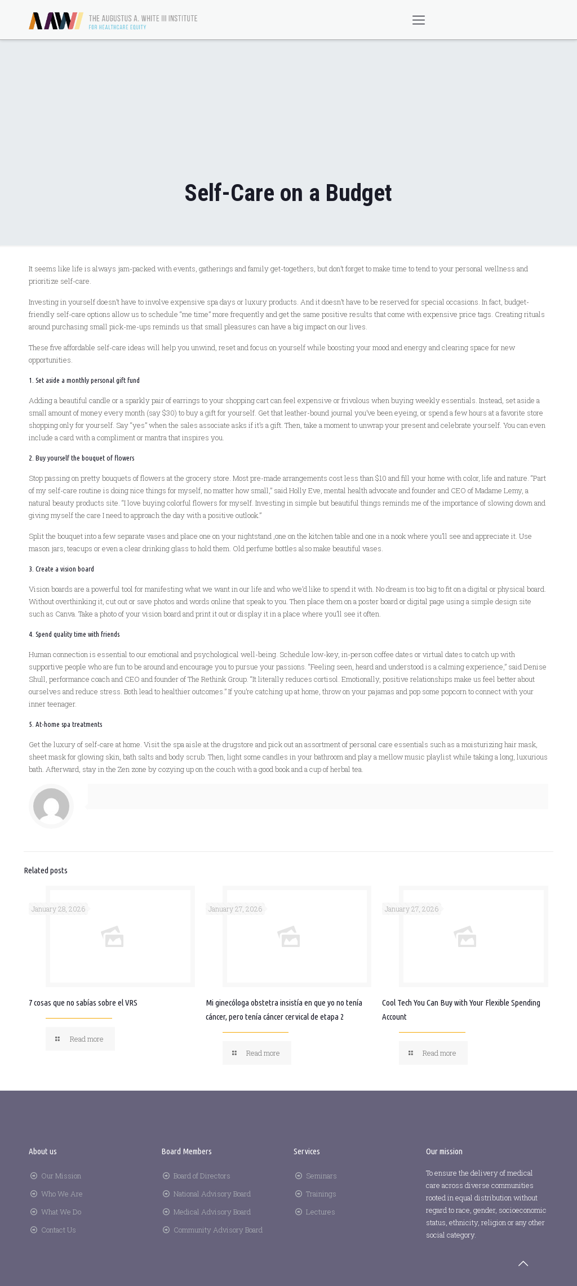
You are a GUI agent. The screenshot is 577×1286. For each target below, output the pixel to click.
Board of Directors (202, 1176)
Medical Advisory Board (212, 1212)
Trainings (321, 1194)
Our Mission (61, 1176)
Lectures (320, 1212)
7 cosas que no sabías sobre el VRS (83, 1002)
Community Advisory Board (218, 1230)
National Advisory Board (212, 1194)
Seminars (321, 1176)
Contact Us (58, 1230)
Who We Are (62, 1194)
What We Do (61, 1212)
